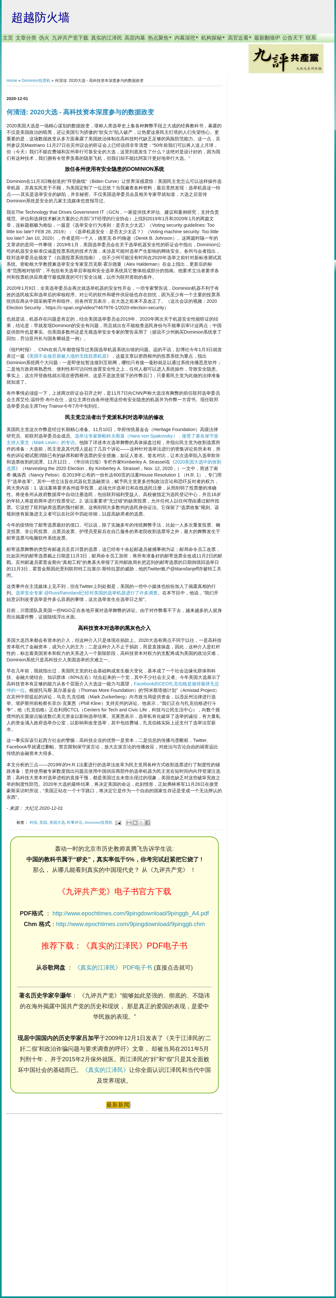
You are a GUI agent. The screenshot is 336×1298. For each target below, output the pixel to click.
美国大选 (57, 822)
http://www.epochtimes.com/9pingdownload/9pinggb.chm (130, 924)
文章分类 (26, 38)
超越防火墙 (40, 17)
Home (11, 80)
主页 (8, 38)
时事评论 (75, 822)
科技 (33, 822)
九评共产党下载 (70, 38)
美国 (43, 822)
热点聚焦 (160, 38)
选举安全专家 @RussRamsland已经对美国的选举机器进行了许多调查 (87, 592)
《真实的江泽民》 (105, 1070)
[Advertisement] (55, 1198)
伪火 (44, 38)
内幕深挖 (186, 38)
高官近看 (240, 38)
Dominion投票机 (36, 80)
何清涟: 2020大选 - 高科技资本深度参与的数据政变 (80, 112)
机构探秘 (213, 38)
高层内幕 (134, 38)
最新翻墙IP (267, 38)
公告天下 (292, 38)
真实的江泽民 (106, 38)
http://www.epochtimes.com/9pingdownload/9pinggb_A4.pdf (131, 913)
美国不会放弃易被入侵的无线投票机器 (68, 356)
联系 (311, 38)
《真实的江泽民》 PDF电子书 (113, 967)
